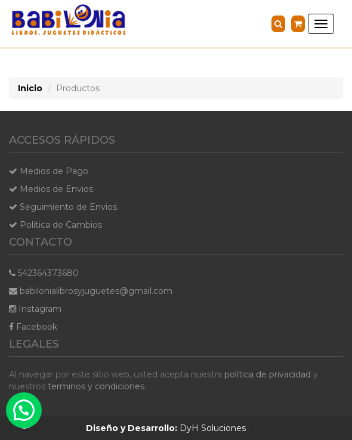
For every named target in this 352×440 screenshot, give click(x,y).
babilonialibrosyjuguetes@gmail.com (90, 291)
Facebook (33, 326)
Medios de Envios (51, 189)
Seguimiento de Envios (63, 207)
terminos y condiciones (96, 386)
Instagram (35, 308)
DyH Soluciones (166, 428)
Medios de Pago (48, 171)
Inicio (30, 88)
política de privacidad (267, 374)
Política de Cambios (55, 224)
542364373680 (44, 273)
